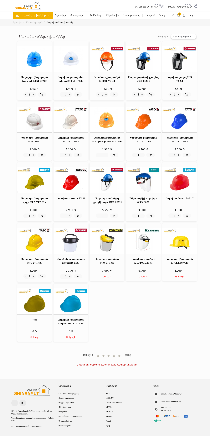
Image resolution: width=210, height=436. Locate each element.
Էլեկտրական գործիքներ (69, 393)
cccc (34, 319)
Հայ (191, 15)
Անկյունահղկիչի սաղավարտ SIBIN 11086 (143, 200)
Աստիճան (63, 411)
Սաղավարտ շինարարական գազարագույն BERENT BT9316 (107, 139)
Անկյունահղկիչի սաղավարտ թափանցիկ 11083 (71, 261)
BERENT (110, 398)
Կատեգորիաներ (32, 15)
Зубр (108, 425)
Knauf (108, 420)
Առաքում (150, 15)
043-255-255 (140, 7)
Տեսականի (77, 15)
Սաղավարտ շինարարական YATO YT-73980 (71, 139)
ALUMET (110, 416)
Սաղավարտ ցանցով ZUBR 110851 (180, 79)
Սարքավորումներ (66, 402)
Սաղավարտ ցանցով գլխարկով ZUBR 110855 (143, 79)
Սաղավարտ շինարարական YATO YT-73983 (34, 261)
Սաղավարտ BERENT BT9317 (180, 198)
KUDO (108, 407)
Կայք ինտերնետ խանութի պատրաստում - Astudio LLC (32, 419)
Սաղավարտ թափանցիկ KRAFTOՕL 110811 (143, 261)
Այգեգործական (65, 420)
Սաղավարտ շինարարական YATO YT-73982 (179, 139)
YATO (108, 393)
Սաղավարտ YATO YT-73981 (71, 198)
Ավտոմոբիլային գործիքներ (70, 416)
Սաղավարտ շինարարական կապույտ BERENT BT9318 (34, 79)
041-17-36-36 (152, 7)
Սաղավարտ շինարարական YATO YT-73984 (143, 139)
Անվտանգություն (34, 22)
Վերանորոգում (65, 407)
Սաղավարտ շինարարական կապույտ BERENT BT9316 (71, 321)
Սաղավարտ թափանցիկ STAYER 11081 (107, 261)
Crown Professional (114, 402)
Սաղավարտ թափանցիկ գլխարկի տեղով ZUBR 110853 (107, 200)
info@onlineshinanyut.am (171, 401)
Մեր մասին (112, 15)
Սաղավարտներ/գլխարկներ (60, 22)
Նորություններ (132, 15)
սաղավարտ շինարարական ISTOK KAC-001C (180, 261)
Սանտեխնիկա (65, 425)
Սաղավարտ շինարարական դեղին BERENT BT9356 (34, 200)
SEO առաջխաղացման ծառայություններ (28, 426)
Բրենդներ (95, 15)
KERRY (109, 411)
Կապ (162, 15)
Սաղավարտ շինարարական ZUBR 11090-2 (34, 139)
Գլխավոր (60, 15)
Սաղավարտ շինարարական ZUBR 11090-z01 (107, 79)
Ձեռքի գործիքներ (66, 398)
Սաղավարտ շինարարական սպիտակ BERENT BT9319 (71, 79)
